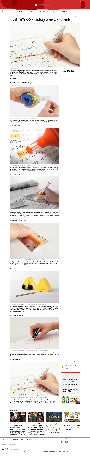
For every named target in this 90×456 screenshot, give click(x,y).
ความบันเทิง (42, 11)
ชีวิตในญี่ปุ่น (64, 11)
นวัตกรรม (54, 11)
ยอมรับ (49, 451)
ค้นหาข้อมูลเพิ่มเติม (62, 451)
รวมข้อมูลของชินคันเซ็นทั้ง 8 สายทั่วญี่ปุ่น (70, 390)
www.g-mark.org (13, 68)
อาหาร (32, 11)
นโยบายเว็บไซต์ (12, 444)
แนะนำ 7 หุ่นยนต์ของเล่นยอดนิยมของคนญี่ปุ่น (70, 380)
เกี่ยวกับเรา (4, 444)
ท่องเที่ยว (21, 11)
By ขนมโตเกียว (13, 78)
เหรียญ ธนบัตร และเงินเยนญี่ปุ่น (70, 385)
